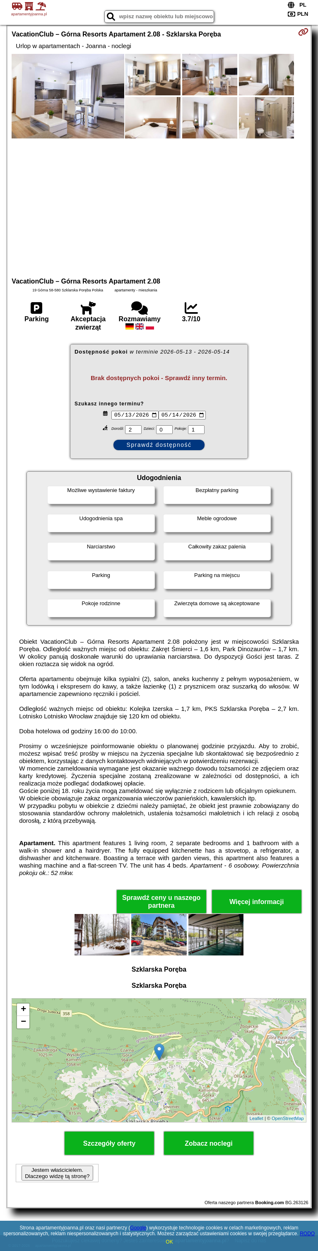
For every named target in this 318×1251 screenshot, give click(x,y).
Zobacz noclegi (209, 1143)
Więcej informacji (256, 901)
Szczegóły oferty (109, 1143)
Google (138, 1228)
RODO (307, 1233)
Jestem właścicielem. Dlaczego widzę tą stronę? (57, 1173)
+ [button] (23, 1010)
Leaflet (256, 1118)
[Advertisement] (159, 207)
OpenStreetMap (288, 1118)
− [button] (23, 1022)
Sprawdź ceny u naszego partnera (161, 901)
